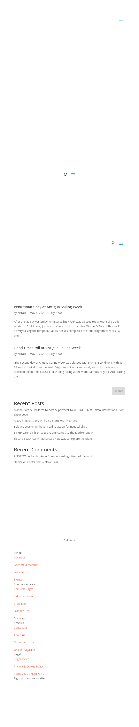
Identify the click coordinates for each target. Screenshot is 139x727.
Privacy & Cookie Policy (28, 666)
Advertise (20, 557)
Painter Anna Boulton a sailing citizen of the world (62, 456)
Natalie (22, 313)
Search (118, 391)
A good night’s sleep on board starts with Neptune (45, 420)
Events (18, 579)
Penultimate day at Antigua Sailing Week (48, 306)
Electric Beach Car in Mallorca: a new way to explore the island (53, 438)
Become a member (26, 565)
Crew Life (20, 603)
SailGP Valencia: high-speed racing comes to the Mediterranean (54, 432)
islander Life (21, 611)
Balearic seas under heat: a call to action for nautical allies (50, 426)
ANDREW (20, 456)
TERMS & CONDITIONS (29, 674)
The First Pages (24, 589)
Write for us (21, 572)
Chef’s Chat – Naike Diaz (42, 462)
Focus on (20, 618)
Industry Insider (23, 596)
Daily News (55, 313)
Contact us (20, 627)
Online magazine (24, 650)
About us (19, 635)
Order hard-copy (24, 642)
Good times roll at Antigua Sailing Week (47, 347)
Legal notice (21, 659)
